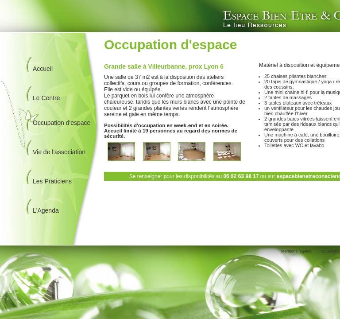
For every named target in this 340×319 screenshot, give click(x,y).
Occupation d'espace (61, 122)
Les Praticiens (52, 181)
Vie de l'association (59, 152)
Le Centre (46, 97)
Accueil (43, 68)
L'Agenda (46, 210)
